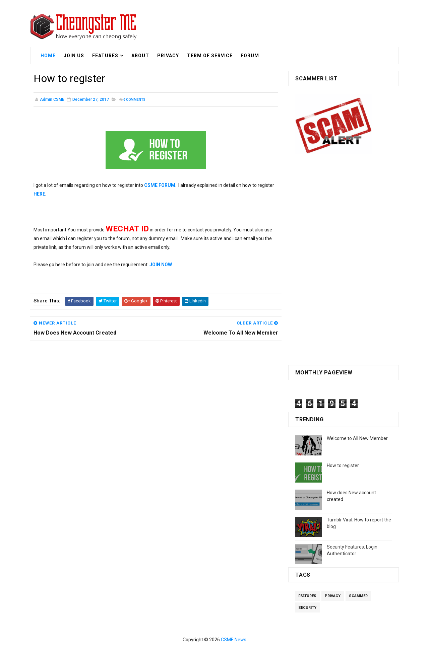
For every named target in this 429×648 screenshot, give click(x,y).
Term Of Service (210, 55)
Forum (250, 55)
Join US (74, 55)
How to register (343, 465)
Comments (134, 99)
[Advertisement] (343, 261)
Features (105, 55)
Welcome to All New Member (357, 438)
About (140, 55)
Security (307, 607)
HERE (39, 194)
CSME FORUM (159, 185)
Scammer (358, 596)
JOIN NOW (160, 264)
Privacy (168, 55)
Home (48, 55)
